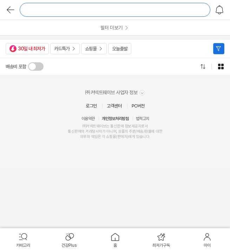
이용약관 (88, 118)
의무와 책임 (89, 136)
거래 (88, 131)
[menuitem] (23, 240)
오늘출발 (119, 48)
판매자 (122, 136)
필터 (218, 48)
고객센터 (114, 105)
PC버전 (138, 105)
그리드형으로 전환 (221, 66)
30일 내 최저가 (27, 48)
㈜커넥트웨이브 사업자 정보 (115, 93)
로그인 (91, 105)
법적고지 (142, 118)
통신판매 (74, 131)
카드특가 (62, 48)
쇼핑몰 (91, 48)
